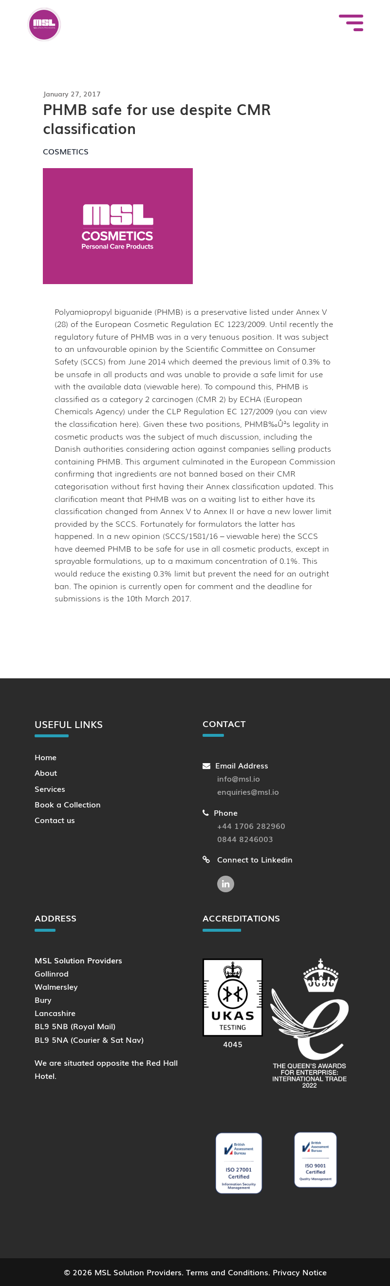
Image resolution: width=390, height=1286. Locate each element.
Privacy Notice (300, 1272)
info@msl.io (238, 778)
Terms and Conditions (227, 1272)
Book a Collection (68, 804)
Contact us (55, 819)
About (46, 772)
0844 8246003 (245, 839)
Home (45, 757)
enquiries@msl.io (248, 791)
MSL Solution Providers (138, 1272)
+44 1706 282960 (251, 825)
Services (50, 788)
